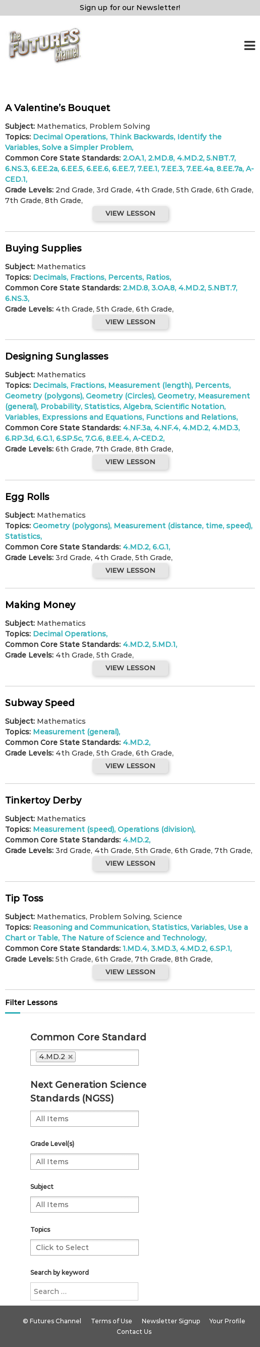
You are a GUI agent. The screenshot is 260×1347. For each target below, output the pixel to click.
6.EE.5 (72, 168)
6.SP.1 (220, 948)
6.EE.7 (123, 168)
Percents (125, 277)
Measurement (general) (76, 731)
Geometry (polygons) (43, 396)
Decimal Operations (69, 136)
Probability (60, 406)
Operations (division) (156, 829)
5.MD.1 (164, 644)
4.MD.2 (190, 158)
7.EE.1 (147, 168)
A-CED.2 (148, 438)
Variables (21, 417)
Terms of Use (111, 1321)
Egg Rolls (27, 497)
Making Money (40, 605)
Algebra (137, 406)
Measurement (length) (149, 385)
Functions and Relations (191, 417)
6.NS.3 (16, 168)
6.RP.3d (19, 438)
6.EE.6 (97, 168)
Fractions (87, 277)
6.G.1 (44, 438)
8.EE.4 (117, 438)
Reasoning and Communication (90, 927)
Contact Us (134, 1331)
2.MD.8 (160, 158)
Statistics (102, 406)
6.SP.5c (69, 438)
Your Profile (227, 1321)
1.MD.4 (135, 948)
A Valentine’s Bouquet (57, 108)
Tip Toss (24, 898)
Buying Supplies (43, 248)
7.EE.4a (199, 168)
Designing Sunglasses (56, 356)
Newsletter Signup (171, 1321)
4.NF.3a (136, 427)
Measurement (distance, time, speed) (182, 525)
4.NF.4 (166, 427)
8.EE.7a (229, 168)
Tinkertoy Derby (43, 800)
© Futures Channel (52, 1321)
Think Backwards (142, 136)
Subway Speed (40, 703)
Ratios (158, 277)
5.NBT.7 (220, 158)
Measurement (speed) (73, 829)
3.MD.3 (163, 948)
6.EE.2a (44, 168)
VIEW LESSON (130, 213)
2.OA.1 (133, 158)
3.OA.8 (163, 287)
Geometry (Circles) (120, 396)
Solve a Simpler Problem (87, 147)
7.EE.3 (172, 168)
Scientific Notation (189, 406)
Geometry (176, 396)
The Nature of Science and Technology (133, 937)
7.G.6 (93, 438)
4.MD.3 (225, 427)
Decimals (50, 277)
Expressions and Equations (92, 417)
